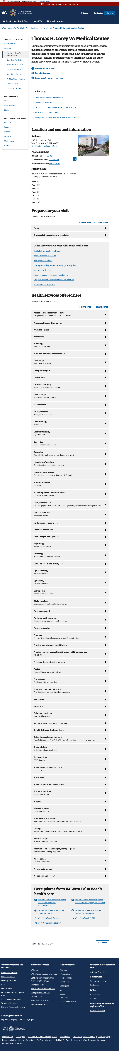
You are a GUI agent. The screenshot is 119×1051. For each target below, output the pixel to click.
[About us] (15, 122)
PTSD (3, 984)
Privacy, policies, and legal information (18, 1040)
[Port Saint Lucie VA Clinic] (15, 79)
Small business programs (11, 999)
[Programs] (15, 127)
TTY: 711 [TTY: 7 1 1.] (93, 998)
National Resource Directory (13, 1007)
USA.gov (76, 1040)
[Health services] (15, 43)
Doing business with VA (40, 992)
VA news (63, 970)
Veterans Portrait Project (12, 1043)
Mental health (7, 988)
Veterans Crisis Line (98, 972)
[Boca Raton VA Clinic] (15, 60)
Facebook (64, 982)
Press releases (66, 974)
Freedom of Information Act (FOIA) (42, 1036)
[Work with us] (15, 141)
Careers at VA (36, 996)
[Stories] (15, 110)
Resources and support (99, 981)
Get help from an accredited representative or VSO (42, 979)
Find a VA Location (55, 21)
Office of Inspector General (84, 1036)
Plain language (104, 1036)
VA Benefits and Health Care (15, 21)
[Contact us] (15, 146)
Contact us (98, 13)
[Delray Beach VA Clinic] (15, 65)
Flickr (62, 993)
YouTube (64, 997)
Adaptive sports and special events (12, 993)
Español (4, 1019)
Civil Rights (20, 1036)
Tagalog (14, 1019)
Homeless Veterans (9, 972)
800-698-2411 (95, 994)
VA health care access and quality (44, 974)
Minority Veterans (8, 980)
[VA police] (15, 136)
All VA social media (68, 1001)
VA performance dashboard (94, 1040)
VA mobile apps (37, 985)
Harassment (65, 1036)
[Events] (15, 100)
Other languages (27, 1019)
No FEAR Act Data (62, 1040)
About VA (38, 21)
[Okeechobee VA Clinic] (15, 74)
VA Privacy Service (45, 1040)
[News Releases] (15, 105)
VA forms (34, 970)
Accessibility (7, 1036)
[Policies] (15, 131)
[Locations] (15, 48)
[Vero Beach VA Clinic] (15, 88)
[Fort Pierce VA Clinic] (15, 69)
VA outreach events (9, 1003)
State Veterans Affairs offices (43, 988)
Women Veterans (8, 976)
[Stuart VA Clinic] (15, 83)
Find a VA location (97, 1010)
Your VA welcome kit (39, 1004)
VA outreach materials (40, 1000)
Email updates (66, 978)
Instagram (64, 985)
